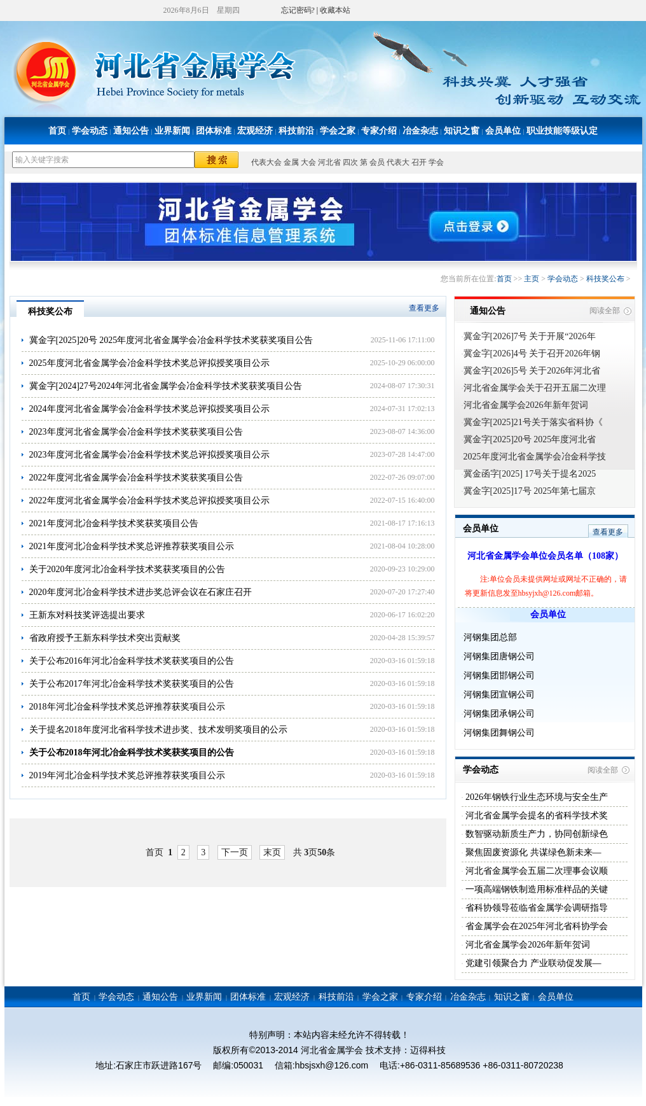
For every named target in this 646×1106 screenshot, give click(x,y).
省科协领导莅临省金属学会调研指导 (536, 908)
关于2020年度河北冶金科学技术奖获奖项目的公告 (127, 569)
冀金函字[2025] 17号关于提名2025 (530, 474)
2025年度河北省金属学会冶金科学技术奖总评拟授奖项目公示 (149, 363)
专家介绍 (379, 131)
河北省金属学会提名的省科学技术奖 (536, 815)
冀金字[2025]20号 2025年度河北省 (530, 439)
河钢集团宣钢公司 (499, 694)
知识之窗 (461, 131)
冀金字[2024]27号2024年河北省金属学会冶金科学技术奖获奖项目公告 (165, 386)
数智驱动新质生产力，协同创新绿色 (536, 834)
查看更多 (424, 308)
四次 (350, 162)
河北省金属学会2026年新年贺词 (526, 405)
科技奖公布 (605, 278)
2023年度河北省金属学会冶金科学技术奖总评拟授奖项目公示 (149, 454)
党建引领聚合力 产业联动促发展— (532, 963)
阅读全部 (604, 310)
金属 (291, 162)
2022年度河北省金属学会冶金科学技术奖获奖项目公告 (136, 477)
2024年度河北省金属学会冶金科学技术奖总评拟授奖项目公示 (149, 409)
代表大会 (266, 162)
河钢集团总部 (490, 637)
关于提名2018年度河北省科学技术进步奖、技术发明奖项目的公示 (158, 729)
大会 (308, 162)
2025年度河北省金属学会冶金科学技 (535, 456)
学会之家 (337, 131)
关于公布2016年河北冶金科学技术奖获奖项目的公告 (131, 661)
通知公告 (131, 131)
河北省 (329, 162)
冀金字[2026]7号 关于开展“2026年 (530, 336)
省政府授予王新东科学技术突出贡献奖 (105, 638)
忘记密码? (298, 10)
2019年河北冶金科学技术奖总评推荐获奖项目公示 (127, 775)
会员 (377, 162)
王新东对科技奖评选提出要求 (87, 615)
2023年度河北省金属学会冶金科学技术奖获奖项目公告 (136, 432)
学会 (436, 162)
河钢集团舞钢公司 (499, 733)
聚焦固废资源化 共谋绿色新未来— (532, 852)
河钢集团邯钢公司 (499, 675)
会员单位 (503, 131)
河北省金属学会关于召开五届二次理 (535, 388)
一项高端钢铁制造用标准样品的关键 (536, 889)
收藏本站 (335, 10)
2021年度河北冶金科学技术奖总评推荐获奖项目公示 (131, 546)
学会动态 (89, 131)
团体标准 (213, 131)
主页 (531, 278)
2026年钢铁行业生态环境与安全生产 (536, 797)
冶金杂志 (420, 131)
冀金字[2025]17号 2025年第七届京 (530, 491)
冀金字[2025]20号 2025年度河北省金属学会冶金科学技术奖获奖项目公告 (171, 340)
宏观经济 (255, 131)
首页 (57, 131)
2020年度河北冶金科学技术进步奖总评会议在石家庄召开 (140, 592)
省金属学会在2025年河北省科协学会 (536, 926)
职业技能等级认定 (562, 131)
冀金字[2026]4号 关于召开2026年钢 (532, 353)
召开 (419, 162)
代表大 (398, 162)
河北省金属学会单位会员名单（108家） (545, 556)
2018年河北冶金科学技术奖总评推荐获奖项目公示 (127, 706)
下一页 (234, 852)
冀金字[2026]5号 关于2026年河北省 (532, 370)
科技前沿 (296, 131)
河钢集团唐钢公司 (499, 656)
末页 (272, 852)
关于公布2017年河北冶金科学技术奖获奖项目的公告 (131, 684)
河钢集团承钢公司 (499, 713)
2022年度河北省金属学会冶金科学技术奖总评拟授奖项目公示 (149, 500)
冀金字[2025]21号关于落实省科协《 (533, 422)
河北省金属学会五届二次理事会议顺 (536, 871)
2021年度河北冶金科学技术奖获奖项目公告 (113, 523)
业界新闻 (172, 131)
